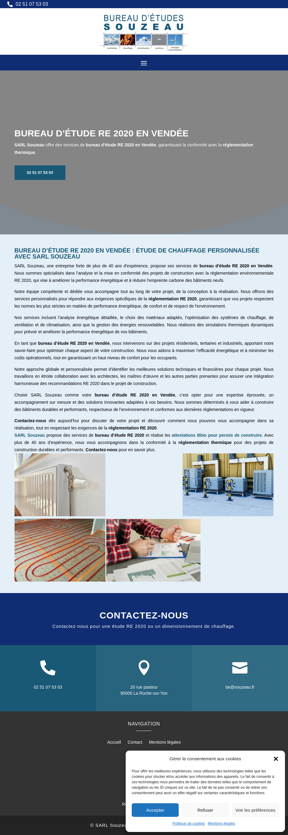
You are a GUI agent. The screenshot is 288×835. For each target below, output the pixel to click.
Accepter (155, 810)
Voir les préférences (255, 810)
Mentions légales (221, 823)
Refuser (205, 810)
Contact (134, 742)
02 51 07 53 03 (40, 186)
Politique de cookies (189, 823)
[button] (276, 759)
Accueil (114, 742)
